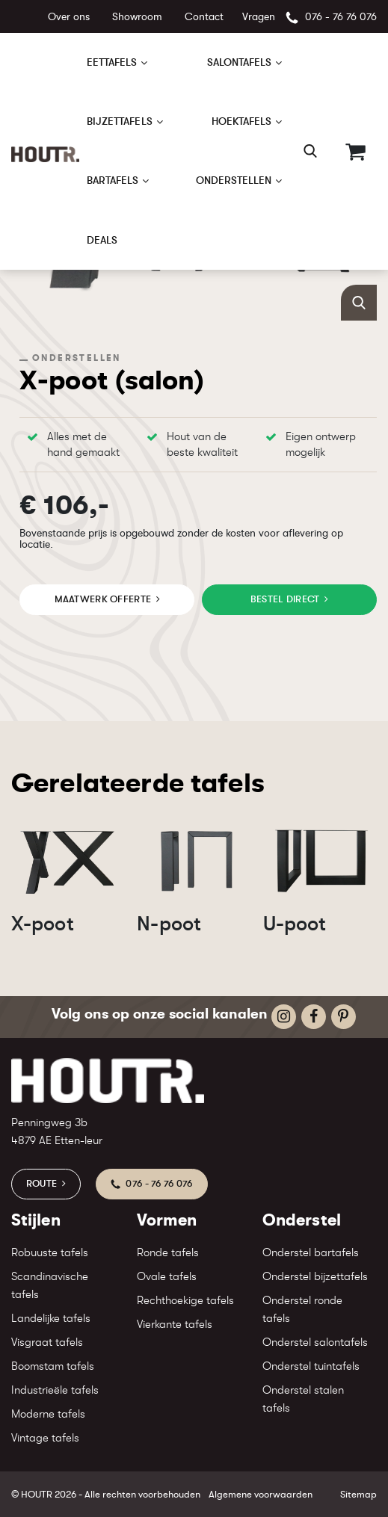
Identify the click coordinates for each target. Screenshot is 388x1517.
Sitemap (358, 1494)
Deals (102, 240)
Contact (204, 16)
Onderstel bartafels (310, 1252)
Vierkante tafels (174, 1324)
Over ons (69, 16)
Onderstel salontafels (315, 1342)
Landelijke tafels (50, 1318)
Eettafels (112, 62)
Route (41, 1183)
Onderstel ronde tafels (302, 1309)
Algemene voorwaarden (260, 1494)
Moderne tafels (48, 1414)
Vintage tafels (45, 1438)
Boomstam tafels (52, 1366)
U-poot (295, 924)
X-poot (42, 924)
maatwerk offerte (103, 599)
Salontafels (239, 62)
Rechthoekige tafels (185, 1300)
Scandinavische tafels (49, 1285)
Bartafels (113, 180)
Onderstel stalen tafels (303, 1399)
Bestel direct (285, 599)
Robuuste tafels (49, 1252)
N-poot (169, 924)
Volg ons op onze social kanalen (160, 1014)
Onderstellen (234, 180)
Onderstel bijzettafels (315, 1276)
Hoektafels (242, 121)
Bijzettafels (120, 121)
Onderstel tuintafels (311, 1366)
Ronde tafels (168, 1252)
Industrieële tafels (55, 1390)
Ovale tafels (167, 1276)
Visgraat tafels (47, 1342)
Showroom (137, 16)
